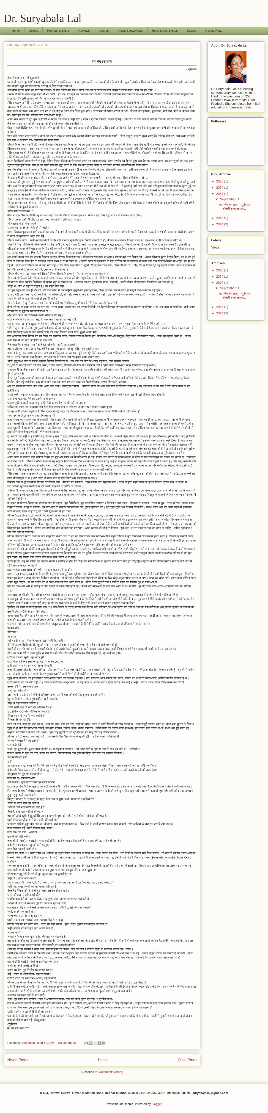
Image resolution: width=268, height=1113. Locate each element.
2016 (220, 194)
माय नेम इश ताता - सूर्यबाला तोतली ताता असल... (234, 206)
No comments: (68, 1042)
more (247, 107)
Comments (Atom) (111, 1072)
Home (16, 30)
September (228, 199)
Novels (33, 30)
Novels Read (213, 30)
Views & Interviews (130, 30)
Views (215, 247)
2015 (220, 218)
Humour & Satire (58, 30)
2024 (220, 187)
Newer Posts (17, 1060)
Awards (104, 30)
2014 (220, 224)
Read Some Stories (165, 30)
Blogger (156, 1104)
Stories (191, 30)
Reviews (84, 30)
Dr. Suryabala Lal (43, 18)
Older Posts (187, 1060)
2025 (220, 181)
